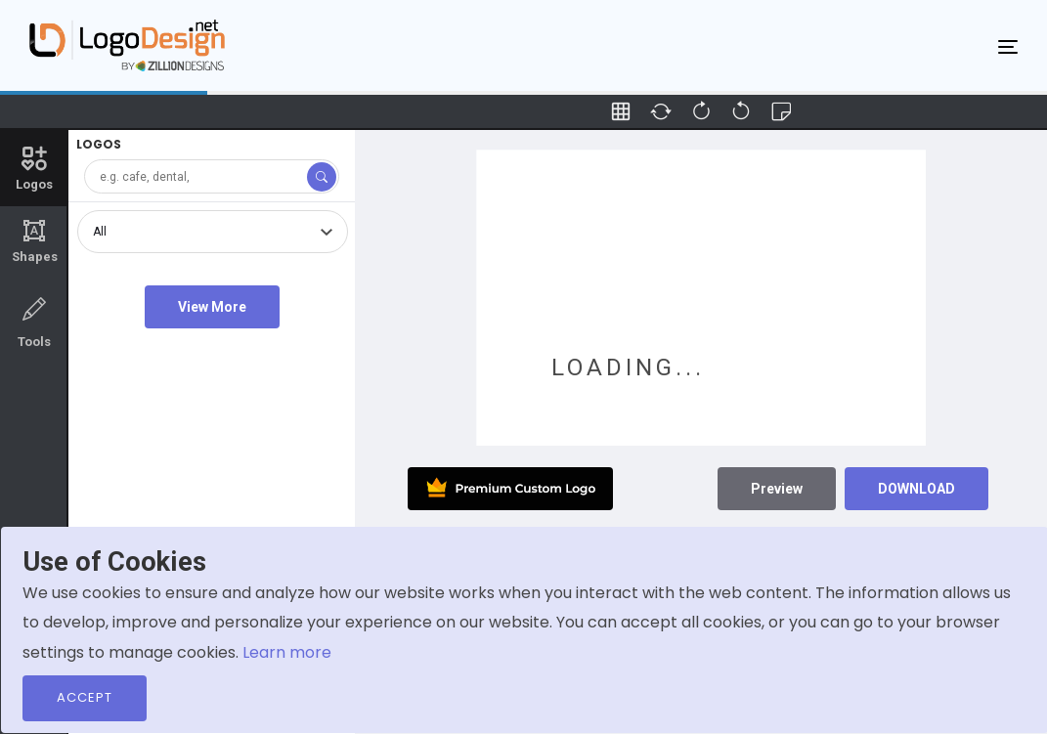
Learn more (286, 652)
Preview (777, 489)
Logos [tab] (34, 167)
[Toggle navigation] (1008, 46)
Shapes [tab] (34, 241)
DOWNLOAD (916, 489)
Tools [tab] (34, 320)
